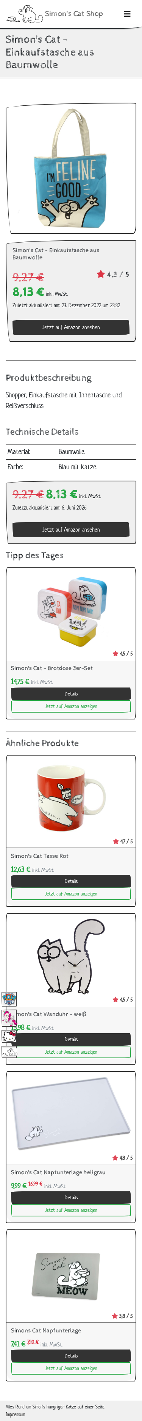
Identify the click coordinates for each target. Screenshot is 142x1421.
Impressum (15, 1414)
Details (71, 694)
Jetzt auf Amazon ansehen (71, 327)
